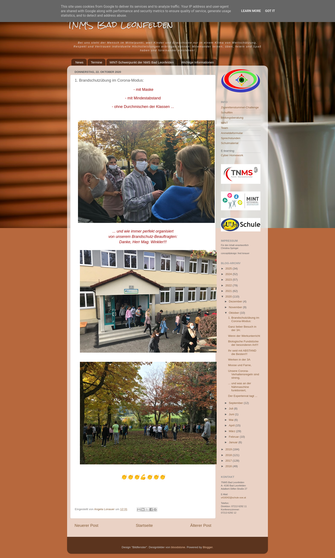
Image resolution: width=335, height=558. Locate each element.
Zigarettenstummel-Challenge (240, 107)
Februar (234, 436)
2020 (229, 296)
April (232, 425)
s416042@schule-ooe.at (233, 497)
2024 (229, 274)
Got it (270, 11)
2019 (229, 449)
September (236, 403)
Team (224, 128)
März (232, 431)
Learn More (251, 11)
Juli (231, 408)
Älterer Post (200, 525)
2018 (229, 455)
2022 (229, 285)
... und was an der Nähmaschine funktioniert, (239, 387)
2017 (229, 460)
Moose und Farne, (240, 365)
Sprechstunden (230, 138)
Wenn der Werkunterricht (244, 335)
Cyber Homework (232, 155)
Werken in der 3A (239, 359)
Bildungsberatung (232, 117)
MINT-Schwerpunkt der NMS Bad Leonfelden (142, 62)
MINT (224, 122)
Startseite (144, 525)
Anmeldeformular (232, 133)
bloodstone (178, 547)
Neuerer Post (86, 525)
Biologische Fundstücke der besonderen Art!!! (243, 343)
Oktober (234, 312)
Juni (232, 414)
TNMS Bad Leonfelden (120, 24)
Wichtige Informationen (197, 62)
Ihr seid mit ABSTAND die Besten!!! (242, 352)
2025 (229, 268)
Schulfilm (227, 112)
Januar (233, 442)
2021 (229, 291)
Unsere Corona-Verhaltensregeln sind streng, (243, 374)
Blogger (208, 547)
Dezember (236, 301)
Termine (96, 62)
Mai (231, 419)
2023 (229, 279)
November (236, 307)
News (79, 62)
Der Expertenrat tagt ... (242, 396)
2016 (229, 466)
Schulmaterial (229, 143)
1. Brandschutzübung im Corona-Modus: (243, 319)
